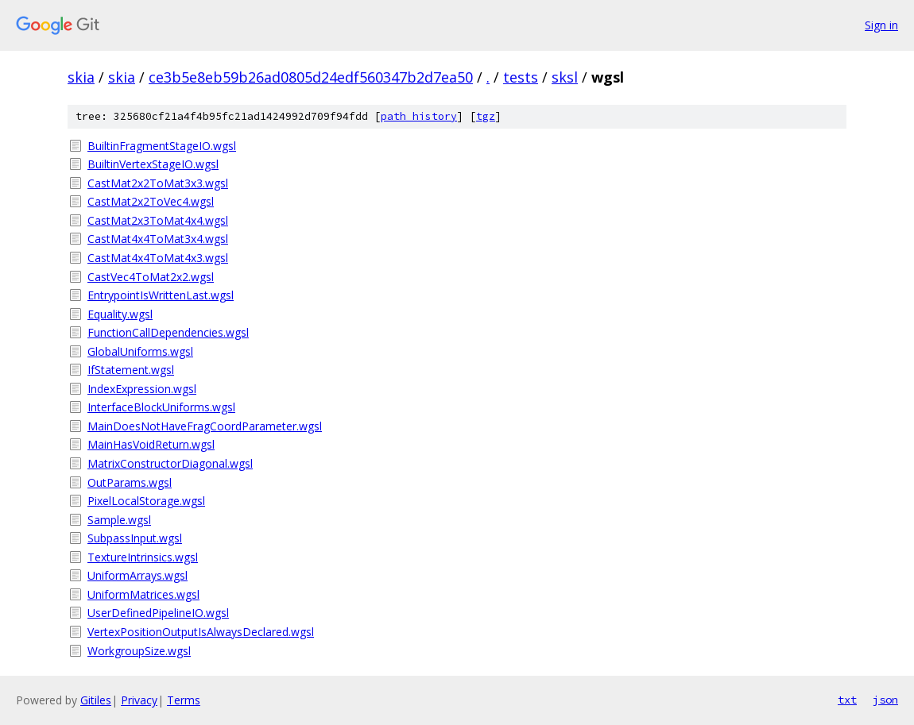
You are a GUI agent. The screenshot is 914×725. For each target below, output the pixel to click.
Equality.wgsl (120, 314)
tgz (485, 116)
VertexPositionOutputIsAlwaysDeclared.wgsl (200, 631)
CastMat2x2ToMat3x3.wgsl (157, 183)
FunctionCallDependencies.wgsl (168, 332)
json (885, 699)
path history (419, 116)
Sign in (881, 25)
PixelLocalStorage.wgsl (146, 500)
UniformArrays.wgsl (137, 575)
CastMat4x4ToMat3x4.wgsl (157, 238)
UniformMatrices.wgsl (143, 594)
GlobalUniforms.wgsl (140, 351)
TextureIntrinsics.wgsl (142, 557)
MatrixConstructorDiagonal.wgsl (170, 463)
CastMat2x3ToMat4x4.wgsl (157, 220)
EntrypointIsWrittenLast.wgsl (160, 295)
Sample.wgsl (119, 519)
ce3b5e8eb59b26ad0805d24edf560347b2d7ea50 (311, 77)
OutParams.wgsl (129, 482)
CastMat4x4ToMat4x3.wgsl (157, 257)
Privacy (139, 700)
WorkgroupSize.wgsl (139, 650)
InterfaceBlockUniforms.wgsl (161, 407)
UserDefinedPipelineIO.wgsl (158, 612)
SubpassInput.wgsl (134, 538)
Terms (183, 700)
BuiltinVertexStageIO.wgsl (153, 164)
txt (847, 699)
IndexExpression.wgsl (141, 388)
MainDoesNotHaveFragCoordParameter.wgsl (204, 426)
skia (81, 77)
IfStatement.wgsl (130, 369)
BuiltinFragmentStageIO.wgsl (161, 145)
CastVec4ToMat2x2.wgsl (150, 276)
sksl (565, 77)
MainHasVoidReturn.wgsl (151, 444)
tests (520, 77)
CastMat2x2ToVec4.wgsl (150, 201)
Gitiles (95, 700)
